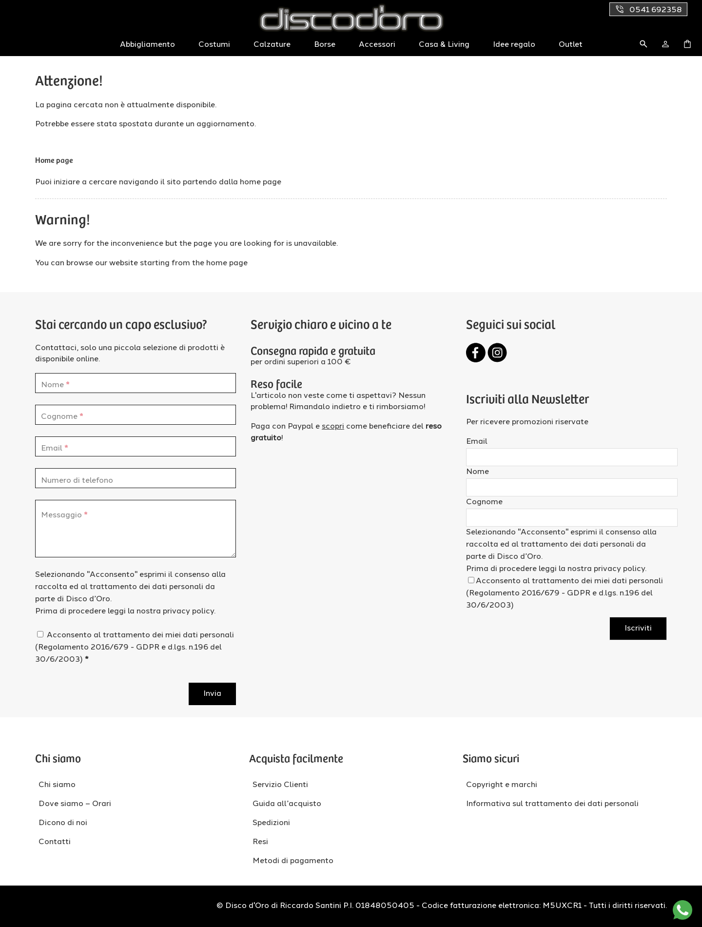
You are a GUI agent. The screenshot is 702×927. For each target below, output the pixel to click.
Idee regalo (514, 45)
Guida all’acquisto (287, 804)
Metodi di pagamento (293, 861)
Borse (324, 45)
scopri (333, 427)
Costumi (214, 45)
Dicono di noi (63, 823)
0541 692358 (648, 9)
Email (477, 442)
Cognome (484, 502)
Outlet (571, 45)
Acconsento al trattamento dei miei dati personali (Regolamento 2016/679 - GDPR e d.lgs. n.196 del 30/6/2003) (134, 647)
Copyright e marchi (501, 785)
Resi (260, 842)
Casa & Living (444, 45)
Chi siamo (57, 785)
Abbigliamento (147, 45)
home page (260, 182)
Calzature (272, 45)
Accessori (377, 45)
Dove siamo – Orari (75, 804)
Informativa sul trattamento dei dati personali (552, 804)
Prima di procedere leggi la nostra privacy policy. (125, 611)
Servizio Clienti (280, 785)
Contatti (55, 842)
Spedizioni (271, 823)
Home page (54, 159)
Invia (212, 694)
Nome (477, 472)
